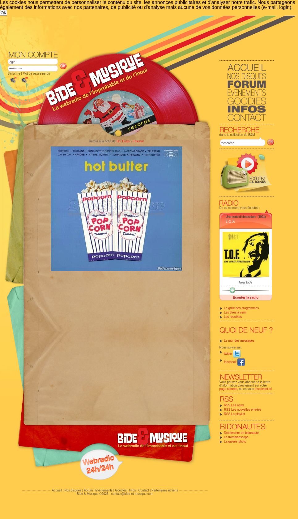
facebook (234, 362)
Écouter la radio (245, 297)
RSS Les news (234, 405)
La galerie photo (235, 441)
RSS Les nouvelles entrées (243, 409)
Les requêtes (233, 316)
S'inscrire (14, 73)
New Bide (245, 282)
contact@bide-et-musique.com (132, 493)
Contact (143, 490)
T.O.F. (230, 221)
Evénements (104, 490)
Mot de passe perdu (36, 73)
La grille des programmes (241, 308)
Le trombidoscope (236, 437)
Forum (88, 490)
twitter (232, 353)
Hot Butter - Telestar (130, 141)
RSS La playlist (234, 414)
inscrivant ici (263, 389)
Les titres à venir (235, 312)
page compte (228, 389)
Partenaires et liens (164, 490)
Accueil (57, 490)
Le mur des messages (239, 340)
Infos (132, 490)
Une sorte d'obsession (241, 216)
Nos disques (72, 490)
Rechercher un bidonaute (241, 433)
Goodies (120, 490)
